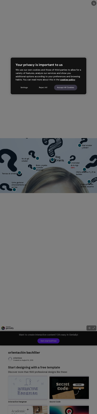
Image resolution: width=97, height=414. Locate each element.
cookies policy (67, 79)
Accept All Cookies (65, 87)
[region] (48, 76)
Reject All (43, 87)
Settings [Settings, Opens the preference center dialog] (24, 87)
